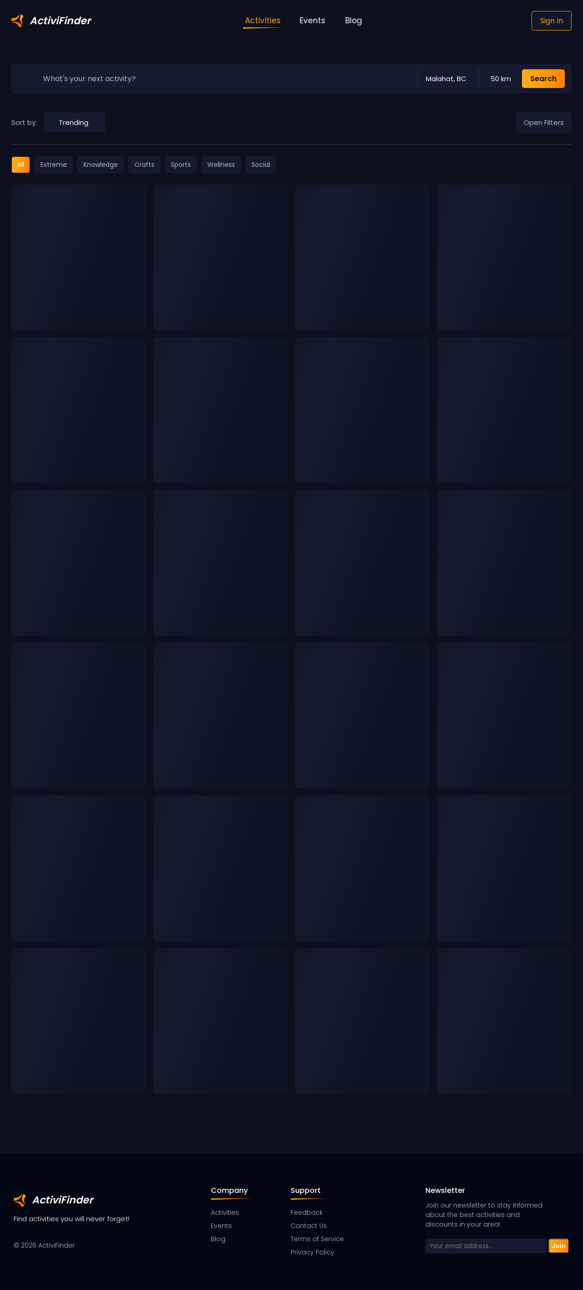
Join (559, 1246)
